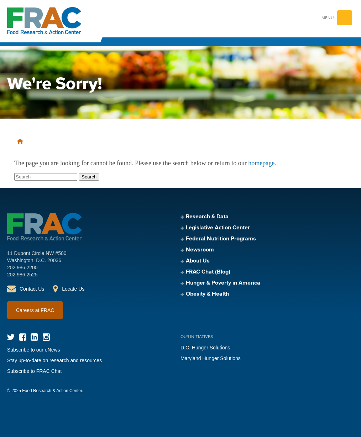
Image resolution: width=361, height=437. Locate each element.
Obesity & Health (207, 294)
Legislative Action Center (218, 228)
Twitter (11, 337)
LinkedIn (34, 337)
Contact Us (32, 289)
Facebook (22, 337)
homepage (261, 163)
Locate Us (73, 289)
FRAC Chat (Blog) (208, 272)
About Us (198, 261)
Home (20, 141)
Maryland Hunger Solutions (210, 358)
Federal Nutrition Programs (221, 239)
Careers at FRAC (35, 310)
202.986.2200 (22, 267)
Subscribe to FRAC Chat (34, 371)
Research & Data (207, 217)
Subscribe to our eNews (33, 350)
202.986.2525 (22, 274)
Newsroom (200, 250)
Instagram (46, 337)
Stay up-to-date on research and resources (54, 360)
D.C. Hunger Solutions (205, 347)
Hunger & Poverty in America (223, 283)
